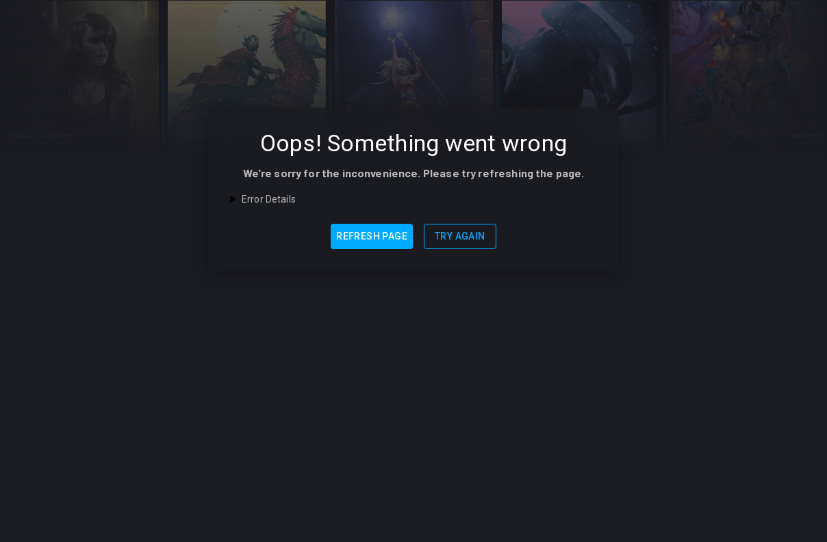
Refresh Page (371, 236)
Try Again (460, 236)
